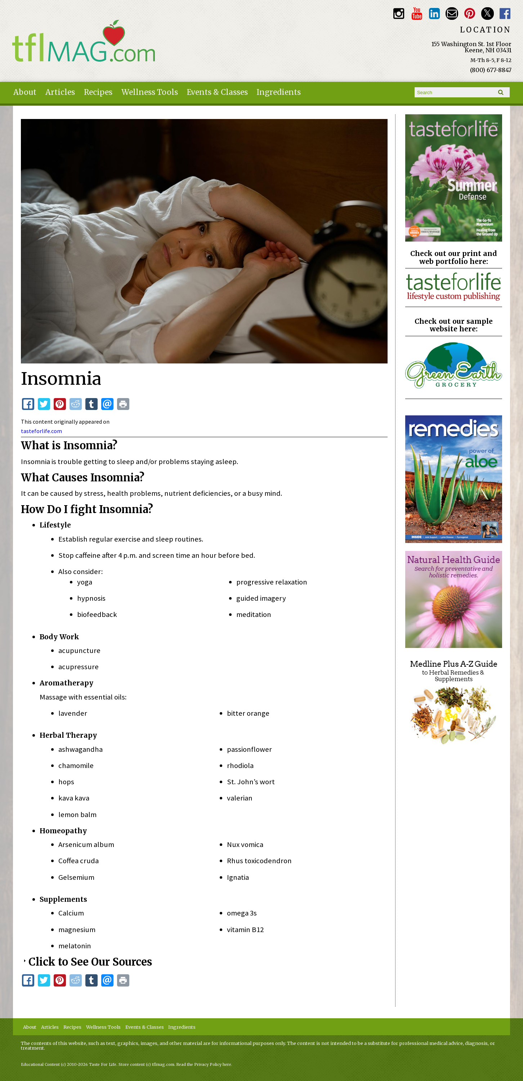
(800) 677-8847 (490, 70)
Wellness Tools (149, 92)
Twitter (487, 13)
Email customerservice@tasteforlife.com (452, 13)
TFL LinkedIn (434, 13)
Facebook (505, 13)
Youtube (416, 13)
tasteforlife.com (41, 430)
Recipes (98, 92)
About (24, 92)
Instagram (399, 13)
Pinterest (469, 13)
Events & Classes (217, 92)
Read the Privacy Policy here (203, 1064)
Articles (60, 92)
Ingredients (278, 92)
